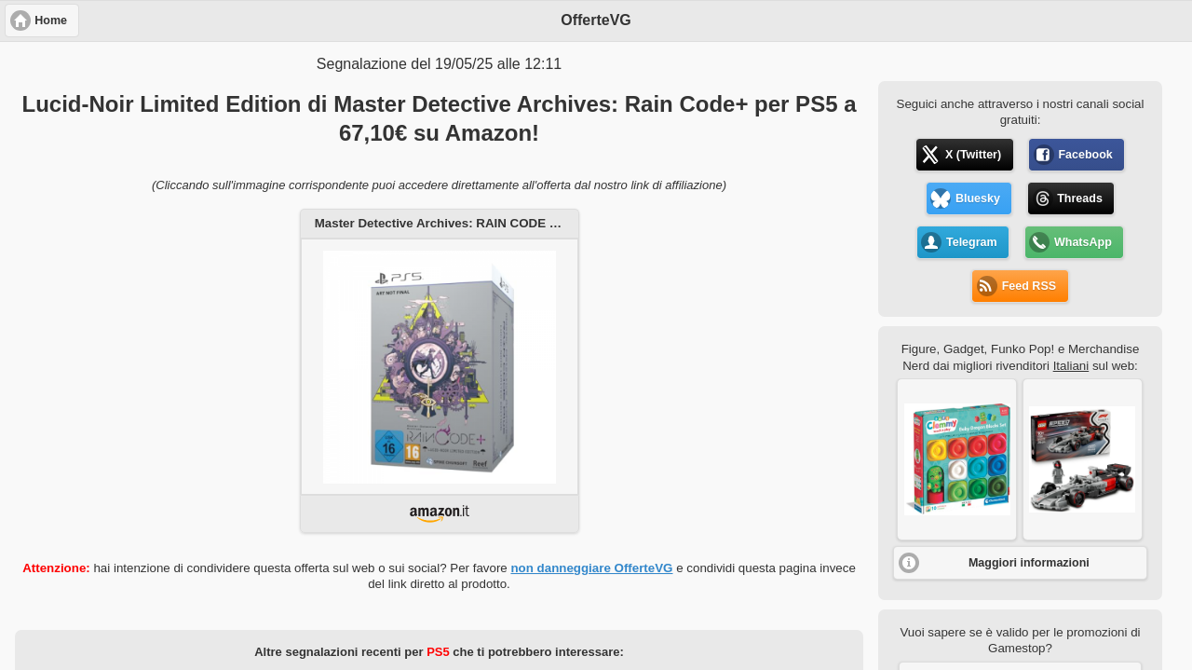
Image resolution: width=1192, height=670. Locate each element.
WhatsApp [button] (1083, 242)
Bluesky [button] (977, 198)
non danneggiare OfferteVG (591, 568)
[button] (957, 459)
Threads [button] (1080, 198)
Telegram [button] (971, 242)
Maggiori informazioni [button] (1029, 562)
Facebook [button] (1085, 154)
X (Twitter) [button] (973, 154)
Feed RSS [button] (1029, 286)
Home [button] (50, 20)
